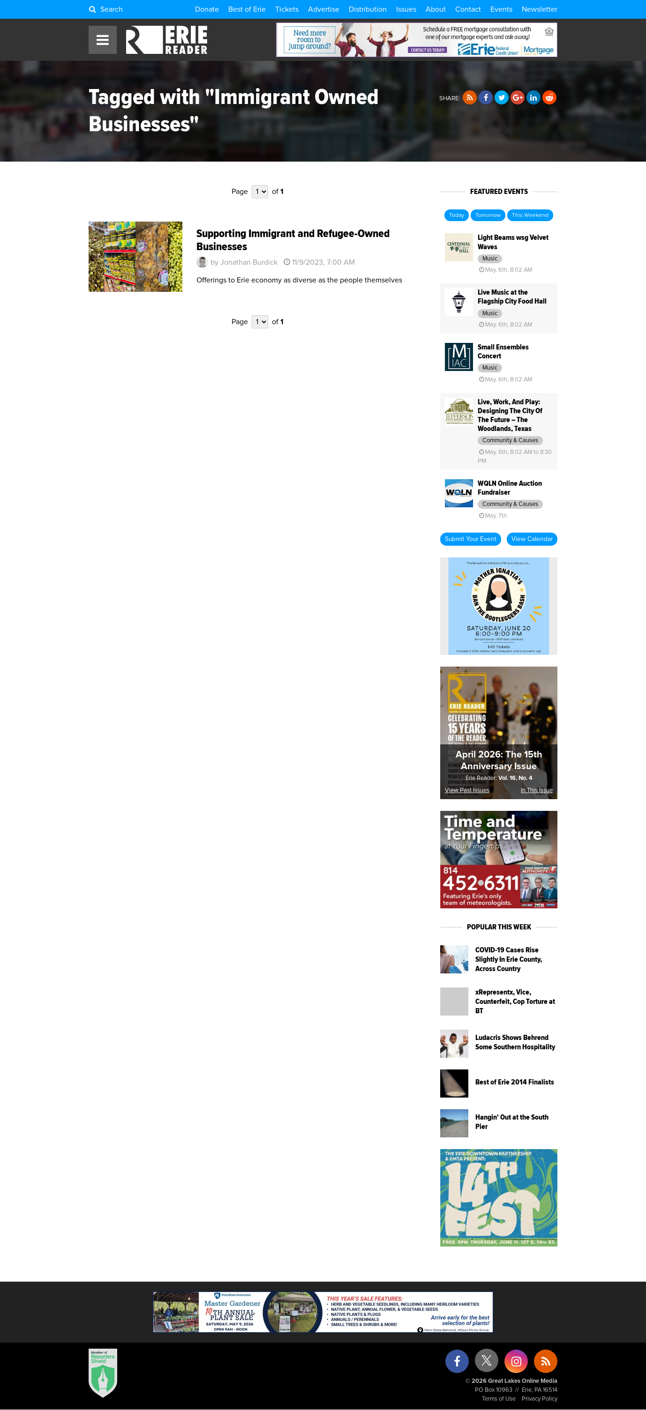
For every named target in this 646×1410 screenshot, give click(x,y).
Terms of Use (499, 1399)
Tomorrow (488, 215)
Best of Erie (247, 9)
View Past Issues (467, 790)
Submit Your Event (470, 539)
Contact (468, 9)
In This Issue (537, 790)
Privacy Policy (539, 1399)
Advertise (323, 9)
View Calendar (532, 539)
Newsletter (539, 9)
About (436, 9)
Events (501, 9)
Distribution (368, 9)
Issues (406, 9)
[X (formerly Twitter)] (486, 1364)
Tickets (287, 9)
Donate (207, 9)
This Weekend (530, 215)
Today (456, 215)
